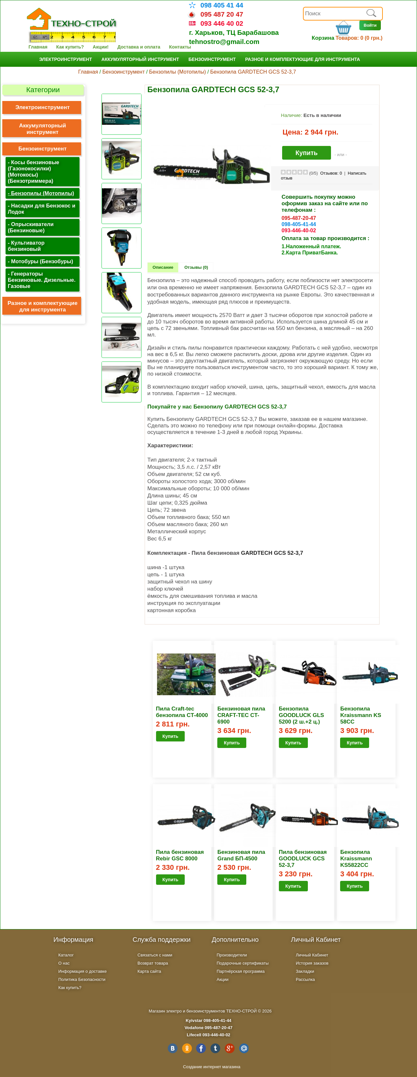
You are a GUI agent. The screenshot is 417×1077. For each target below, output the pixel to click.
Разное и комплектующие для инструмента (302, 59)
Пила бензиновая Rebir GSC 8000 (180, 855)
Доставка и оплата (138, 47)
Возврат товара (152, 963)
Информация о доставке (82, 971)
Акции (222, 979)
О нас (64, 963)
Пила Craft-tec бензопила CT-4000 (182, 712)
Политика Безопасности (82, 979)
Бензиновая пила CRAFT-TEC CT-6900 (241, 715)
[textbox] (343, 14)
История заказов (312, 963)
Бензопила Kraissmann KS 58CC (360, 715)
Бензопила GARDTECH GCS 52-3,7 (253, 72)
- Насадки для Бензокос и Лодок (41, 209)
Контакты (180, 47)
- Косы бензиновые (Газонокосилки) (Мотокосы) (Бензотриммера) (33, 171)
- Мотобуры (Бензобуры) (40, 261)
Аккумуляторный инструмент (140, 59)
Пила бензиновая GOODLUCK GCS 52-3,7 (303, 858)
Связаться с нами (154, 955)
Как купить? (70, 47)
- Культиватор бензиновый (26, 246)
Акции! (101, 47)
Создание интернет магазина (211, 1066)
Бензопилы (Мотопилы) (177, 72)
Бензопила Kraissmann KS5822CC (356, 858)
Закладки (305, 971)
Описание (162, 267)
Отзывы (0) (196, 267)
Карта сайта (149, 971)
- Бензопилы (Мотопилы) (41, 193)
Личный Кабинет (312, 955)
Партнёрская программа (241, 971)
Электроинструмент (65, 59)
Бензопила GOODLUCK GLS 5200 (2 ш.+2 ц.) (301, 715)
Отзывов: (331, 173)
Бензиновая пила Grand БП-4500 (241, 855)
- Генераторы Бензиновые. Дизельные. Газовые (42, 280)
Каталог (66, 955)
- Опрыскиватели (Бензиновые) (30, 227)
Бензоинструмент (212, 59)
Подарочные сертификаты (242, 963)
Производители (232, 955)
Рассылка (305, 979)
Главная (37, 47)
